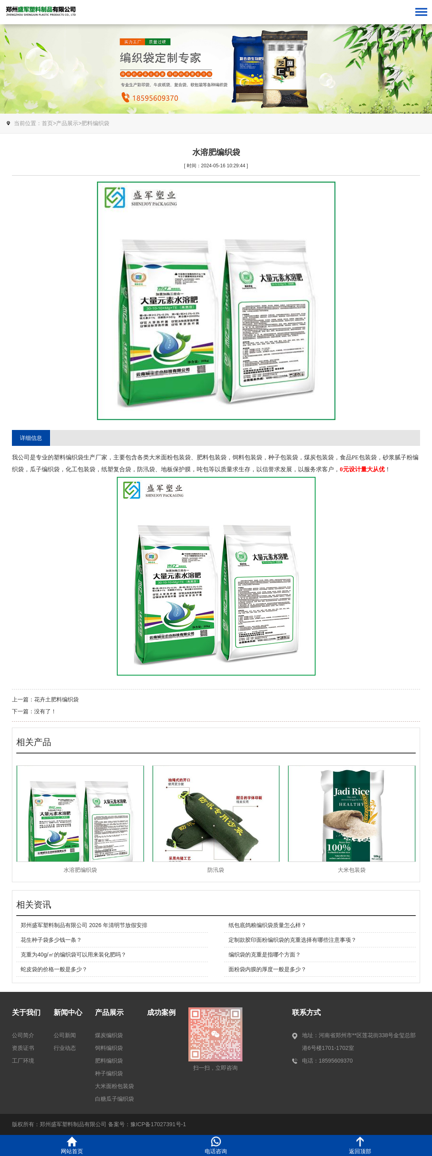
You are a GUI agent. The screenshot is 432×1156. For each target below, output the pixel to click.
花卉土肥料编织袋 (56, 699)
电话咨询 (216, 1145)
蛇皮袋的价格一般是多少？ (54, 969)
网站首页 (72, 1145)
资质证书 (23, 1048)
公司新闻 (65, 1035)
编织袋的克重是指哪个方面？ (265, 954)
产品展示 (67, 123)
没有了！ (45, 711)
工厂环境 (23, 1060)
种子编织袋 (109, 1073)
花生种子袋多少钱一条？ (51, 940)
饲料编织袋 (109, 1048)
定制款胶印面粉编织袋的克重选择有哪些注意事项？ (292, 940)
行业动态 (65, 1048)
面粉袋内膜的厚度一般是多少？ (267, 969)
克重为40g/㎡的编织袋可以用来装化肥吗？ (73, 954)
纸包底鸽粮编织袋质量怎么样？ (267, 925)
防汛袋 (215, 870)
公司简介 (23, 1035)
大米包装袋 (352, 870)
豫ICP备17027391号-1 (158, 1124)
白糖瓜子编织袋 (114, 1099)
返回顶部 (360, 1145)
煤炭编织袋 (109, 1035)
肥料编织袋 (95, 123)
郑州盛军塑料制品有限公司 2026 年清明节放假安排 (84, 925)
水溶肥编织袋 (80, 870)
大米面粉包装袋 (114, 1086)
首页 (47, 123)
